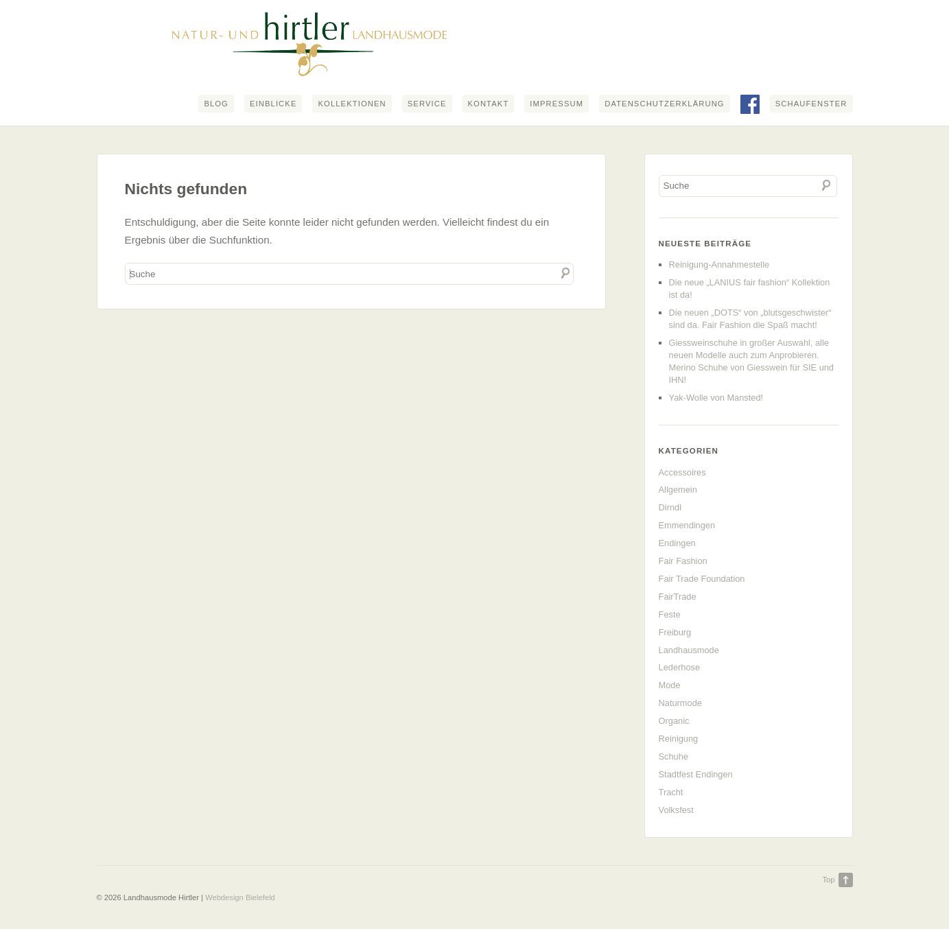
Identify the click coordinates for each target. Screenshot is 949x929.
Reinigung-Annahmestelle (719, 264)
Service (427, 103)
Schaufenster (811, 103)
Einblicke (273, 103)
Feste (670, 614)
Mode (670, 685)
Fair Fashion (683, 561)
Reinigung (679, 738)
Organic (674, 721)
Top (828, 879)
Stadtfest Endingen (696, 774)
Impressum (556, 103)
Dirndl (670, 507)
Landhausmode (689, 650)
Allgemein (678, 489)
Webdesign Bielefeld (240, 897)
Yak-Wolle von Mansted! (716, 397)
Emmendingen (687, 525)
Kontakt (488, 103)
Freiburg (675, 632)
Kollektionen (352, 103)
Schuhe (673, 756)
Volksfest (676, 810)
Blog (216, 103)
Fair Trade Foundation (702, 579)
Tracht (671, 792)
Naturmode (680, 703)
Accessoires (682, 472)
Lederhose (679, 667)
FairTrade (677, 596)
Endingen (677, 543)
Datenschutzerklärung (664, 103)
